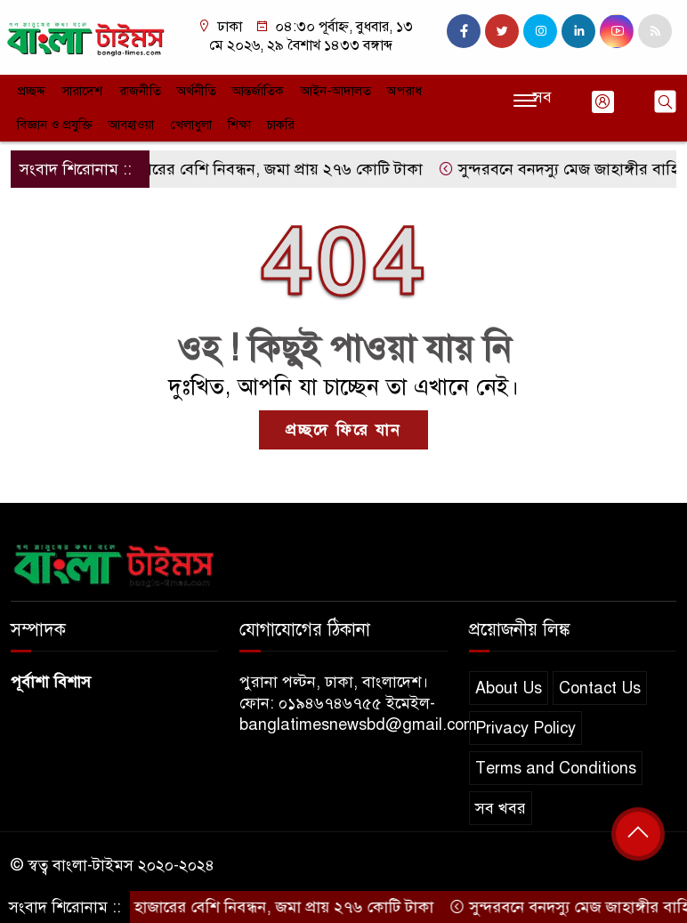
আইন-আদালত (320, 89)
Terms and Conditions (555, 762)
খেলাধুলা (94, 119)
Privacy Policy (525, 722)
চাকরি (179, 119)
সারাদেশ (78, 89)
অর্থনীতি (186, 89)
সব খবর (500, 802)
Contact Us (600, 682)
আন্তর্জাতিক (245, 89)
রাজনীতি (132, 89)
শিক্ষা (139, 119)
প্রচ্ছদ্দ (30, 89)
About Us (508, 682)
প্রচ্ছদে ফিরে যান (343, 423)
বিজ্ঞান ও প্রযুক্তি (451, 89)
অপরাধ (384, 89)
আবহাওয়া (38, 119)
